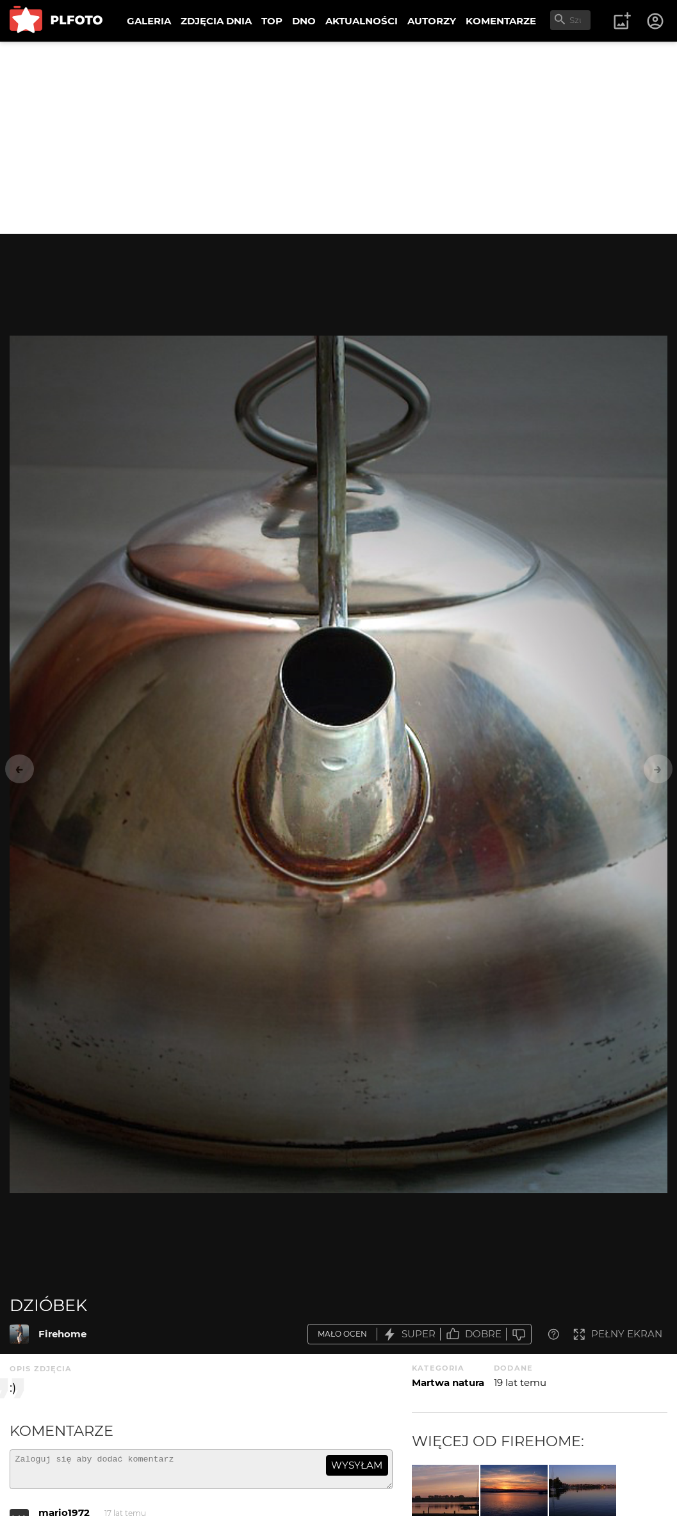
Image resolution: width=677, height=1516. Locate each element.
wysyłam (356, 1465)
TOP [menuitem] (271, 21)
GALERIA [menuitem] (149, 21)
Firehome (62, 1334)
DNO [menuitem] (304, 21)
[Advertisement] (338, 137)
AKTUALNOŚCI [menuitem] (361, 21)
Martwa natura (448, 1382)
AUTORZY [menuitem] (431, 21)
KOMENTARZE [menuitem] (501, 21)
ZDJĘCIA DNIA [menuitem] (216, 21)
